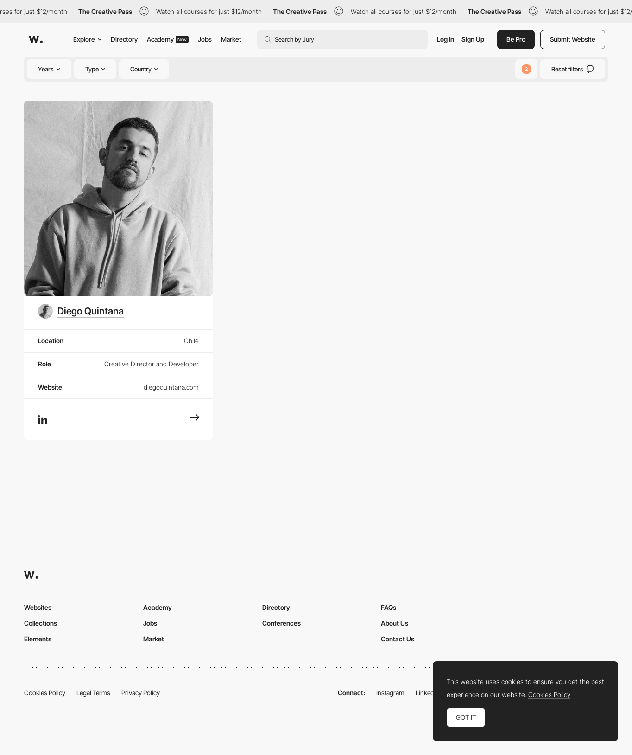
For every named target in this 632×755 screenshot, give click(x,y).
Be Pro (515, 39)
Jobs (205, 39)
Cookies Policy (44, 693)
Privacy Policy (140, 693)
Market (231, 39)
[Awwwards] (36, 39)
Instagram (390, 693)
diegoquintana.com (171, 387)
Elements (37, 639)
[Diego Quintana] (81, 311)
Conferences (281, 623)
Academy (168, 39)
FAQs (388, 607)
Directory (124, 39)
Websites (37, 607)
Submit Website (572, 39)
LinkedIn (427, 693)
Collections (40, 623)
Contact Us (397, 639)
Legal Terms (93, 693)
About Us (394, 623)
